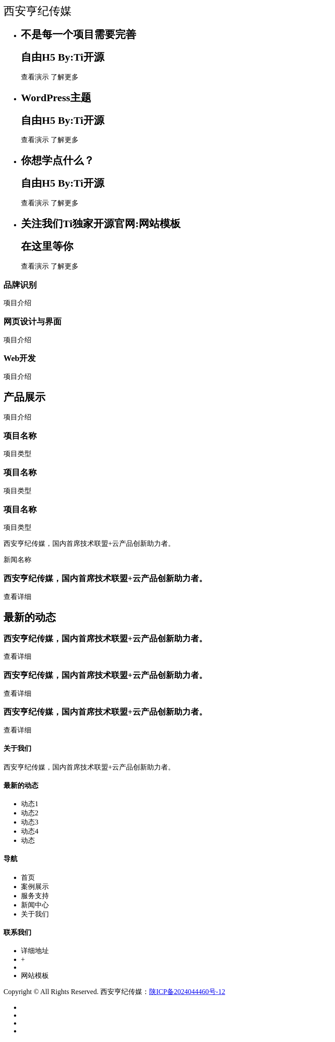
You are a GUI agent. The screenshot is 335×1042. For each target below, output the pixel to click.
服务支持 (35, 895)
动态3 (29, 822)
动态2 (29, 813)
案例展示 (35, 886)
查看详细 (17, 596)
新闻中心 (35, 905)
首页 (28, 877)
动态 (28, 840)
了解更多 (65, 77)
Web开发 (19, 358)
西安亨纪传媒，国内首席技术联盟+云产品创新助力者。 (105, 578)
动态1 (29, 803)
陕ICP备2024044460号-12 (187, 991)
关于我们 (35, 914)
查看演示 (35, 77)
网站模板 (35, 975)
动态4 (29, 831)
